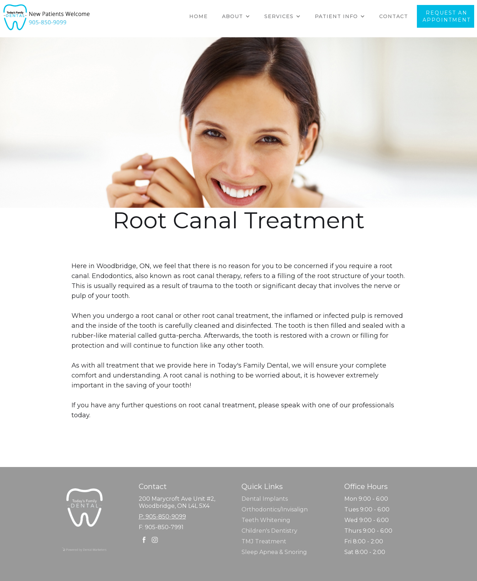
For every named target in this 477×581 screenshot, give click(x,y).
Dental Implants (265, 498)
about (232, 16)
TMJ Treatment (264, 541)
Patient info (336, 16)
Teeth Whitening (266, 520)
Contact (393, 16)
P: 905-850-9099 (162, 516)
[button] (236, 16)
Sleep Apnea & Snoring (274, 552)
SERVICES (278, 16)
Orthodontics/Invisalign (275, 509)
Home (198, 16)
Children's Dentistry (269, 530)
